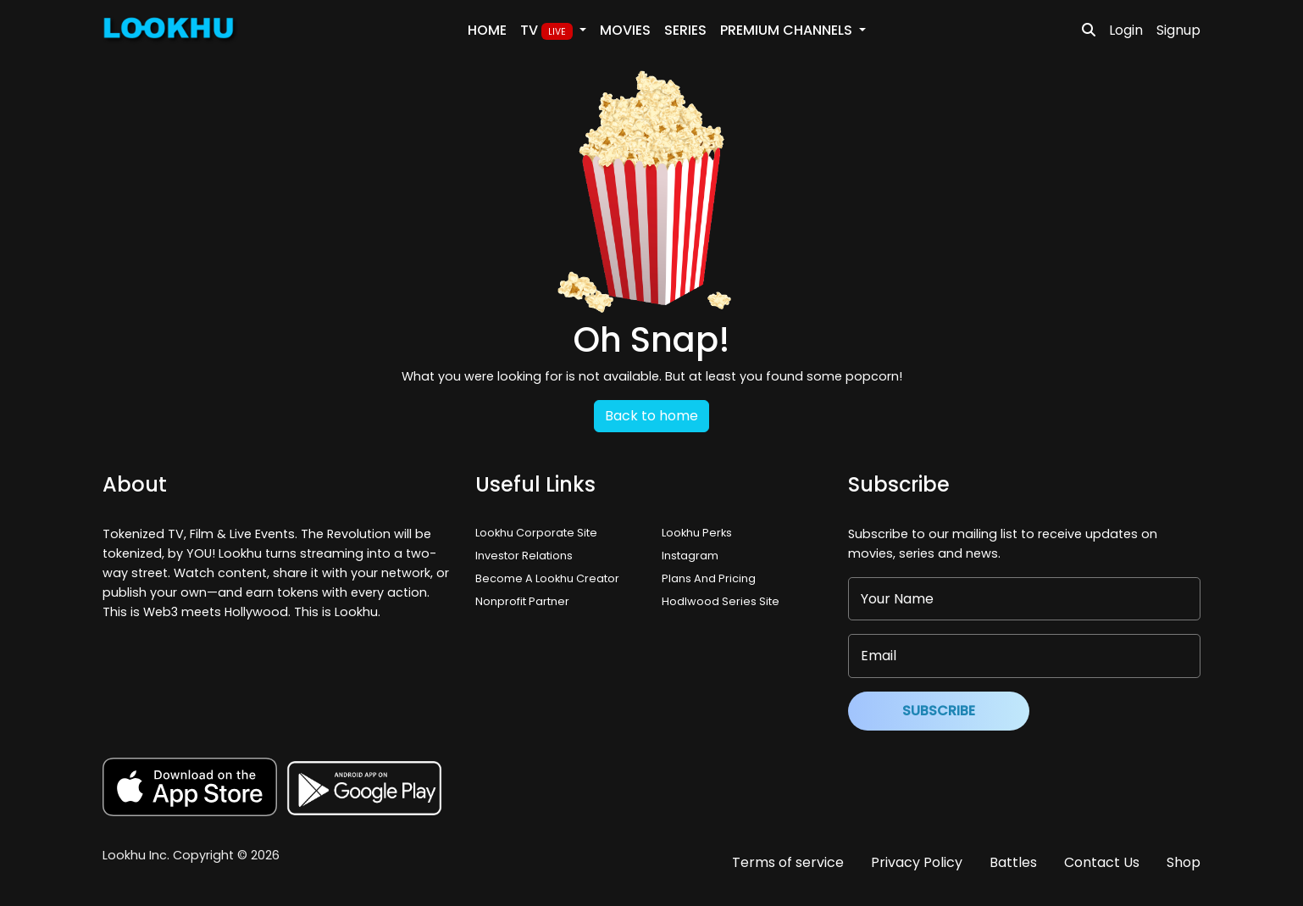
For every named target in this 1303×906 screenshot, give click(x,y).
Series (685, 30)
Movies (625, 30)
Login (1126, 30)
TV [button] (548, 30)
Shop (1183, 862)
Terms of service (788, 862)
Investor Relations (524, 555)
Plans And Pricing (709, 578)
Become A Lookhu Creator (547, 578)
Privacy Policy (916, 862)
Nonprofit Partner (522, 601)
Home (487, 30)
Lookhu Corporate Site (538, 532)
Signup (1178, 30)
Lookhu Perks (697, 532)
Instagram (690, 555)
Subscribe (938, 710)
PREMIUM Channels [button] (788, 30)
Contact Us (1101, 862)
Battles (1013, 862)
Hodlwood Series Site (720, 601)
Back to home (651, 415)
